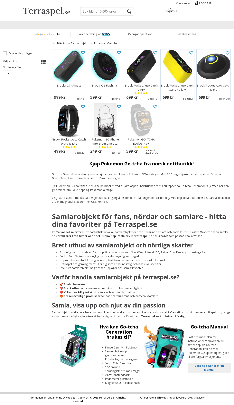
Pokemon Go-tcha (105, 43)
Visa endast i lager (20, 53)
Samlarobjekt (79, 43)
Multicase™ (198, 397)
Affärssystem (148, 397)
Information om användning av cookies (52, 397)
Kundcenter (183, 3)
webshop (167, 397)
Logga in (205, 3)
